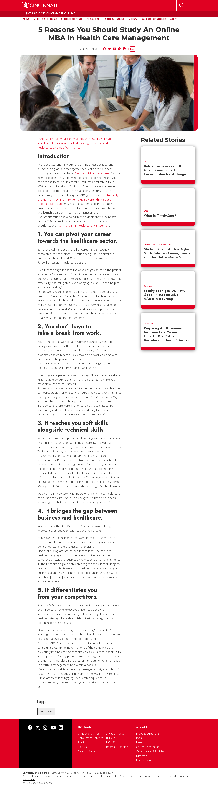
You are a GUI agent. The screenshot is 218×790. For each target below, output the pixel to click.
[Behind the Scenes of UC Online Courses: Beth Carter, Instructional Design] (168, 151)
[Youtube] (53, 728)
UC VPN (111, 742)
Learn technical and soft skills (63, 143)
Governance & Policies (150, 751)
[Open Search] (181, 5)
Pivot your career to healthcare (73, 139)
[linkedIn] (61, 728)
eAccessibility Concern (129, 776)
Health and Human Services (157, 244)
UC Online (148, 323)
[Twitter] (37, 728)
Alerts (25, 776)
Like (132, 48)
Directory (142, 756)
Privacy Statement (152, 776)
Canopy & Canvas (89, 733)
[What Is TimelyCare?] (168, 197)
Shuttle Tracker (116, 733)
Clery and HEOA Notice (42, 776)
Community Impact (148, 747)
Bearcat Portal (87, 751)
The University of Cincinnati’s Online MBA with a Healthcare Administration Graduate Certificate (78, 199)
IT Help (110, 738)
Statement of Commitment (102, 776)
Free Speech (170, 776)
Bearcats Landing (117, 747)
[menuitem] (25, 19)
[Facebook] (30, 728)
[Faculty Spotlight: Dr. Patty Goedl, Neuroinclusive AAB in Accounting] (168, 276)
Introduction (46, 139)
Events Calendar (146, 760)
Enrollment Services (90, 738)
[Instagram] (45, 728)
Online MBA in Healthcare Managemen (84, 225)
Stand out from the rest (66, 147)
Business (148, 286)
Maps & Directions (147, 733)
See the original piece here (92, 173)
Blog (146, 161)
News (139, 742)
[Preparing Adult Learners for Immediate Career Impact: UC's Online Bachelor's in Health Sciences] (168, 316)
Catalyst (83, 747)
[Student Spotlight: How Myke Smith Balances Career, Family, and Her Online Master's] (168, 235)
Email (81, 742)
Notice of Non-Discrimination (71, 776)
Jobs (139, 738)
